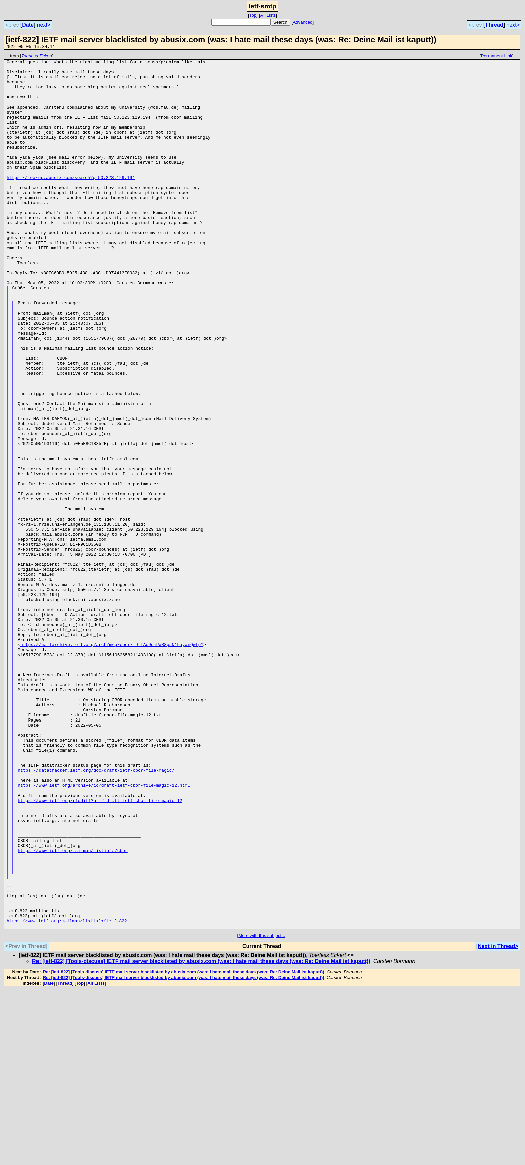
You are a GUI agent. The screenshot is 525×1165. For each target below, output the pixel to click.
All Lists (268, 15)
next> (44, 25)
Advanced (302, 22)
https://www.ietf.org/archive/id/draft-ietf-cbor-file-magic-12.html (104, 932)
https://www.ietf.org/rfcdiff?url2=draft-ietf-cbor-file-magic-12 (100, 950)
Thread (494, 25)
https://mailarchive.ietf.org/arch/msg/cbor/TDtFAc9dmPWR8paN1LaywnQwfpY (111, 763)
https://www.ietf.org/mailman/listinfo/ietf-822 (67, 1095)
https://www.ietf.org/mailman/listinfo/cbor (73, 1010)
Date (28, 25)
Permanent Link (496, 56)
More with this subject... (261, 1110)
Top (253, 15)
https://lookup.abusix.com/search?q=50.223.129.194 (71, 202)
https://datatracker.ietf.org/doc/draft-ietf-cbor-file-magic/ (96, 914)
